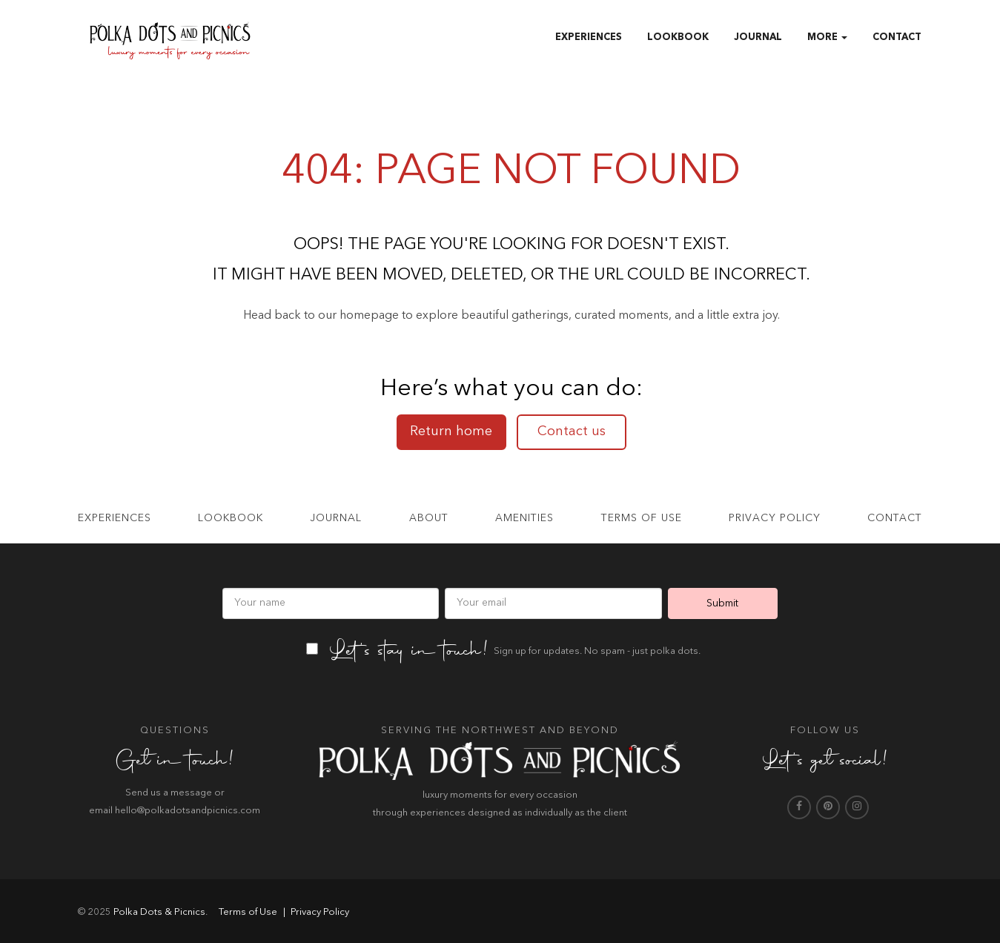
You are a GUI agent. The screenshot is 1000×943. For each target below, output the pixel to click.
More (827, 37)
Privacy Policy (775, 518)
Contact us (571, 431)
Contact (896, 37)
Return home (451, 431)
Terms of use (641, 518)
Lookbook (678, 37)
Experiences (588, 37)
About (428, 518)
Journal (758, 37)
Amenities (524, 518)
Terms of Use (246, 912)
